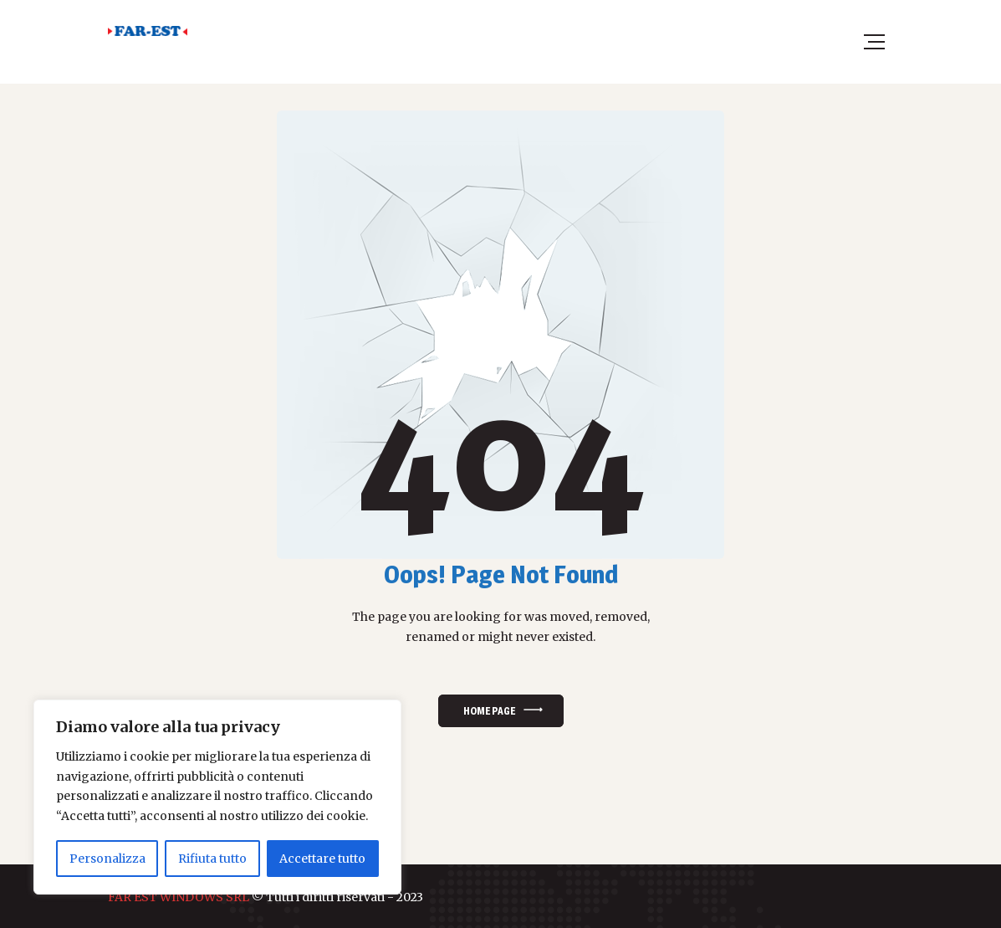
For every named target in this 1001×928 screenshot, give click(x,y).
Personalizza (107, 858)
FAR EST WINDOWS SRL (178, 897)
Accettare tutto (322, 858)
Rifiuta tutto (212, 858)
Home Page (489, 711)
